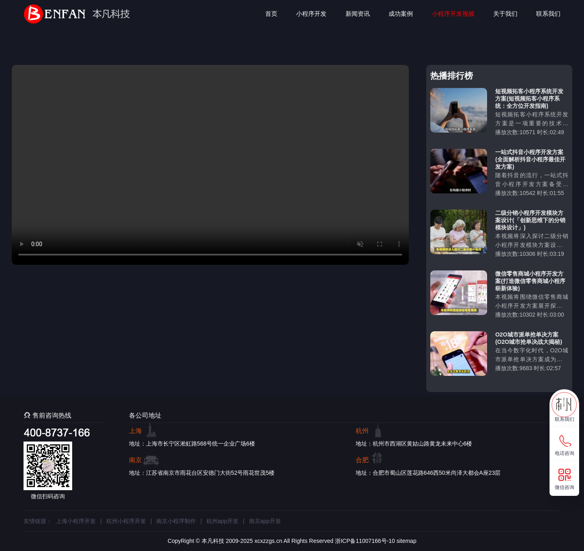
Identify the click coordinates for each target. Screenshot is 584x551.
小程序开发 (311, 13)
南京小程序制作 (176, 521)
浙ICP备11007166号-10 (365, 541)
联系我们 (548, 13)
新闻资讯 (358, 13)
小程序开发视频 (453, 13)
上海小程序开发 (76, 521)
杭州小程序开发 (126, 521)
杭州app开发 (222, 521)
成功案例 (401, 13)
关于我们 (505, 13)
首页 (271, 13)
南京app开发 (265, 521)
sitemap (407, 541)
